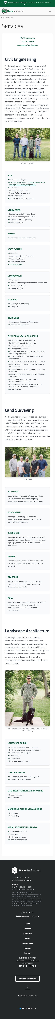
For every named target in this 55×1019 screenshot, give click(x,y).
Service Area (27, 943)
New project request (27, 978)
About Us (27, 933)
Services (27, 928)
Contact (27, 953)
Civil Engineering (27, 38)
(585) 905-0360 (27, 912)
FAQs (27, 938)
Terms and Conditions (27, 966)
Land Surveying (27, 41)
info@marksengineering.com (27, 916)
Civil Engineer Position (27, 958)
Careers (27, 948)
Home (3, 17)
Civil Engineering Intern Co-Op (27, 961)
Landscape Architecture (27, 45)
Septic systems (15, 264)
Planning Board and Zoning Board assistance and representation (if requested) (27, 183)
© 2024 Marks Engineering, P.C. (27, 996)
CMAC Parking (27, 963)
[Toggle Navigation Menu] (50, 11)
